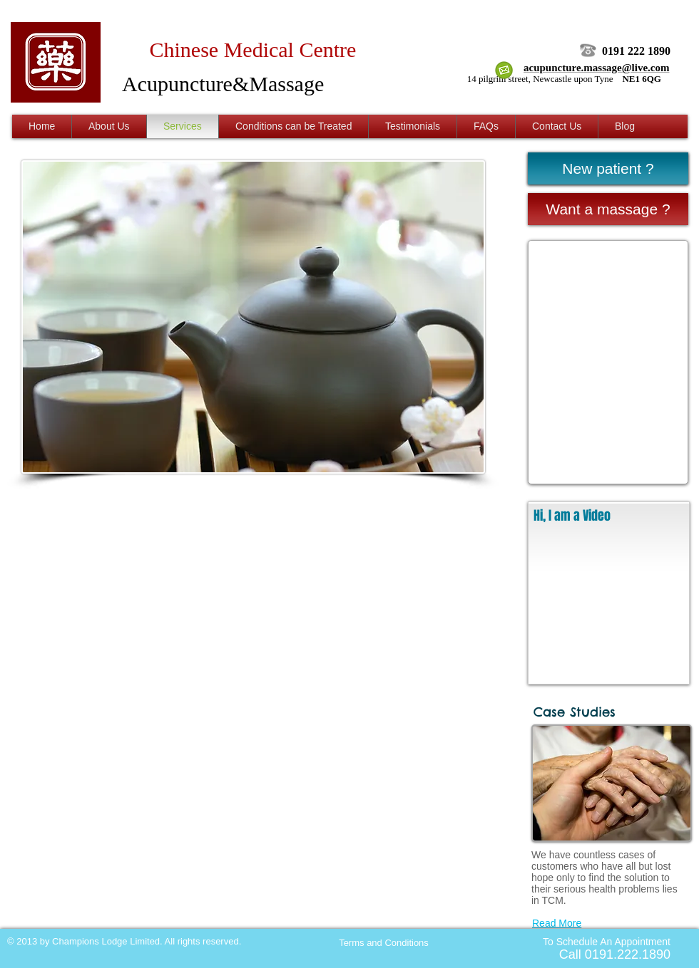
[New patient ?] (608, 168)
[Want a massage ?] (608, 209)
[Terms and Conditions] (383, 943)
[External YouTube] (609, 607)
